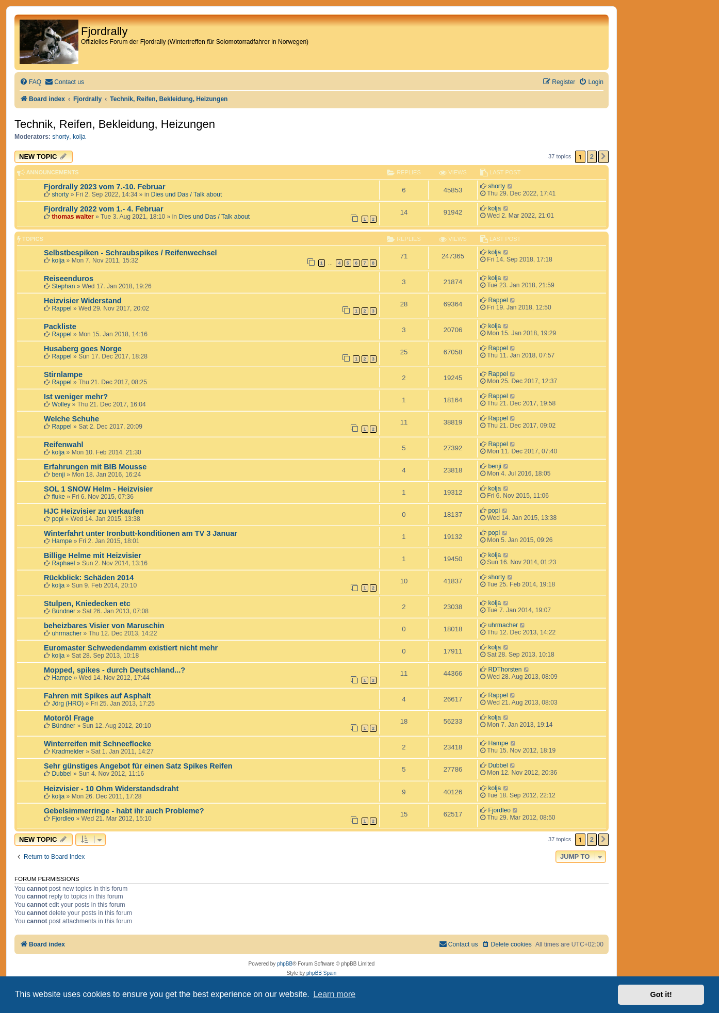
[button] (603, 157)
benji (58, 474)
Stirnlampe (63, 374)
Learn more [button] (334, 994)
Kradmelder (68, 751)
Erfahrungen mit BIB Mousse (95, 467)
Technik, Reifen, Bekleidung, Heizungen (114, 124)
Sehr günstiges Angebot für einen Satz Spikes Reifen (138, 766)
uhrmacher (66, 633)
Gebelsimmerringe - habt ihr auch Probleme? (124, 811)
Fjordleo (63, 818)
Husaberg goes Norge (83, 349)
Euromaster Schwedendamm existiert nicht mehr (131, 648)
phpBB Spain (321, 973)
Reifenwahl (64, 444)
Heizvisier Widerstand (83, 301)
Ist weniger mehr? (76, 397)
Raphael (63, 563)
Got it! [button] (661, 994)
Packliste (60, 326)
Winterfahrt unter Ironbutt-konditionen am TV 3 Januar (140, 533)
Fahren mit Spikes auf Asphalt (97, 696)
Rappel (61, 308)
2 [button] (592, 156)
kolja (79, 136)
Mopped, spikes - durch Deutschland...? (114, 670)
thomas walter (72, 216)
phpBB (284, 964)
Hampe (62, 541)
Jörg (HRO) (68, 703)
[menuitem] (30, 82)
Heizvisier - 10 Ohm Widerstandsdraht (111, 789)
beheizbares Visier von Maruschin (104, 626)
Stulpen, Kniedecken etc (87, 603)
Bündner (63, 611)
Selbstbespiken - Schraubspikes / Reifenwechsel (130, 253)
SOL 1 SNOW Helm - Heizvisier (98, 489)
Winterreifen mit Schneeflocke (97, 744)
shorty (60, 136)
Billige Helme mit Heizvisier (92, 555)
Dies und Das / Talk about (186, 194)
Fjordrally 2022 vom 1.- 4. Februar (104, 209)
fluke (58, 496)
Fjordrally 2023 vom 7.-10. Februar (105, 187)
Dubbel (61, 773)
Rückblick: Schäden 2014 (89, 578)
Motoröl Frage (69, 718)
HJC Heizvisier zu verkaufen (94, 511)
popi (57, 518)
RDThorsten (504, 669)
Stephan (63, 286)
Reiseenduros (68, 278)
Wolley (61, 404)
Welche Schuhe (71, 419)
